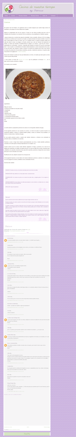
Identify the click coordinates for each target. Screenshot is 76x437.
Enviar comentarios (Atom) (14, 429)
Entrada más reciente (8, 427)
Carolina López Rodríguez (12, 317)
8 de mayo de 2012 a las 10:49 (15, 270)
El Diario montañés (21, 51)
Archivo (13, 15)
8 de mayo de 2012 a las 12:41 (15, 293)
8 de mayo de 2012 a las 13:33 (15, 300)
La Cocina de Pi (10, 273)
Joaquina (9, 366)
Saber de (45, 15)
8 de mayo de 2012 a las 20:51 (15, 350)
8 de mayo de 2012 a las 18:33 (15, 340)
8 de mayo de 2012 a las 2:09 (15, 242)
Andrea (8, 296)
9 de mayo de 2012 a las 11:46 (15, 379)
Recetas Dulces (35, 15)
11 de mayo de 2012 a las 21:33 (15, 391)
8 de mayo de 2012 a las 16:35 (15, 307)
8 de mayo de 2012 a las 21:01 (15, 362)
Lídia (8, 327)
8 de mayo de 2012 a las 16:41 (15, 314)
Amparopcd (9, 263)
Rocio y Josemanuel (11, 343)
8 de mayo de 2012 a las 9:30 (15, 260)
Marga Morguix (10, 383)
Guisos (23, 231)
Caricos (7, 22)
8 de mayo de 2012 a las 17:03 (15, 324)
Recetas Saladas (23, 15)
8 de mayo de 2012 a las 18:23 (15, 331)
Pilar (45, 59)
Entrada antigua (47, 427)
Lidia (8, 353)
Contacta (53, 15)
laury (8, 374)
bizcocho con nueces (23, 59)
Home (6, 15)
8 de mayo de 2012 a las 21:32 (15, 371)
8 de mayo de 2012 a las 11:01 (15, 281)
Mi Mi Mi (9, 238)
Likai (8, 252)
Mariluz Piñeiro (10, 334)
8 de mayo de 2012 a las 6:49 (15, 249)
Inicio (28, 427)
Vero (8, 310)
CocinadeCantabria (15, 231)
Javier (8, 285)
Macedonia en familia (11, 303)
